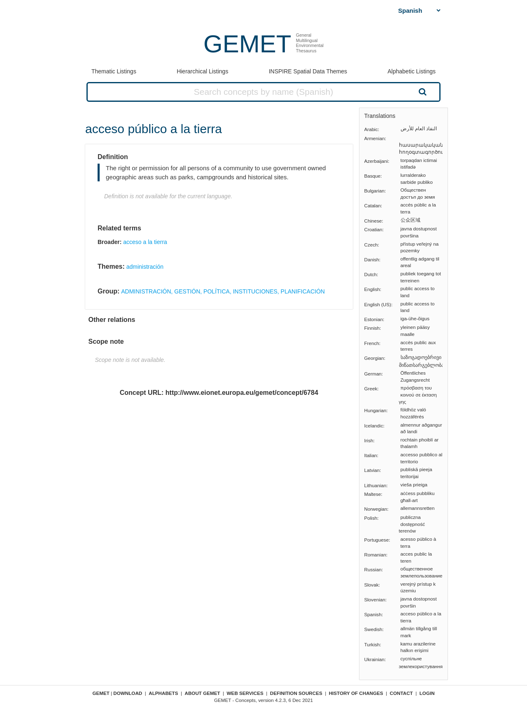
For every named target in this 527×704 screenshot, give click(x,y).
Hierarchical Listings (202, 71)
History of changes (356, 693)
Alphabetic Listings (411, 71)
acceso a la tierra (145, 242)
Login (427, 693)
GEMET (247, 44)
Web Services (245, 693)
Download (127, 693)
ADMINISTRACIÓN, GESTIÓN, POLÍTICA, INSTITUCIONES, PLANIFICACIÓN (223, 291)
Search (422, 91)
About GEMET (202, 693)
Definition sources (296, 693)
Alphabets (163, 693)
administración (144, 266)
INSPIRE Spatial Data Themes (308, 71)
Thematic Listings (113, 71)
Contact (401, 693)
